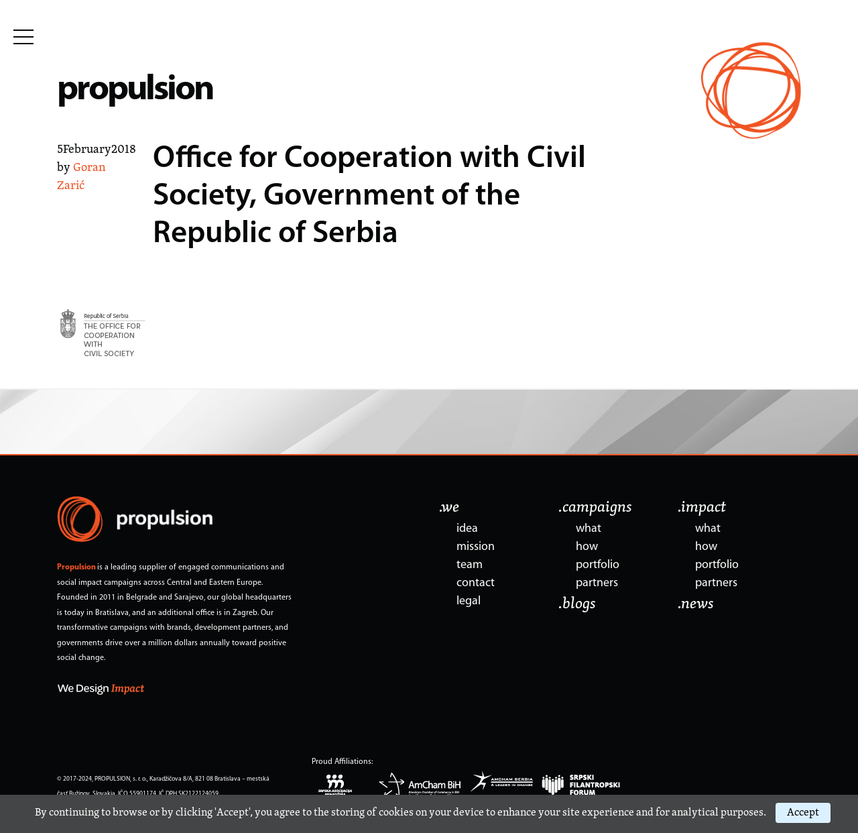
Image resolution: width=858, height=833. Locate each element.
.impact (702, 508)
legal (468, 601)
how (587, 547)
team (469, 565)
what (588, 528)
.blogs (577, 604)
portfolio (597, 565)
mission (475, 547)
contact (475, 583)
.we (449, 508)
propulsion (135, 90)
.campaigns (595, 508)
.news (696, 604)
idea (467, 528)
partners (597, 583)
